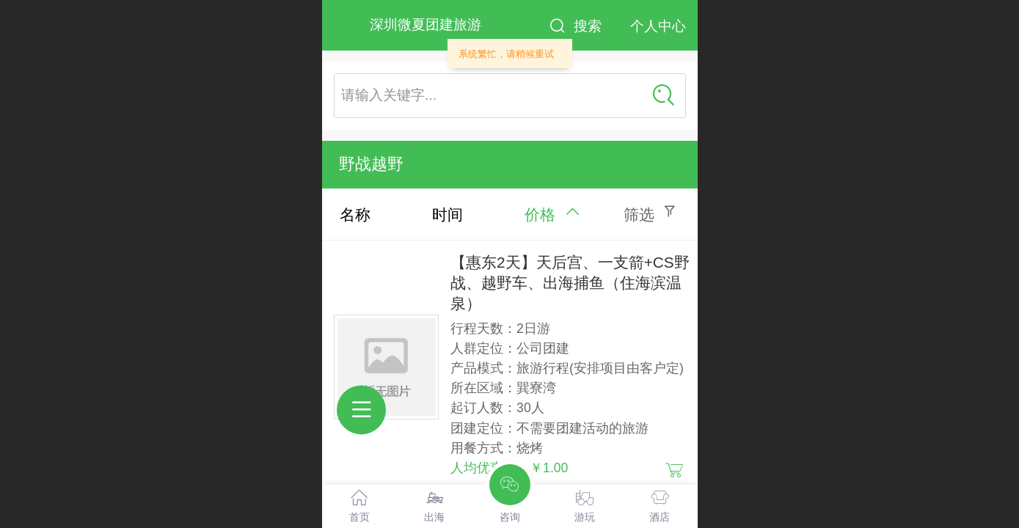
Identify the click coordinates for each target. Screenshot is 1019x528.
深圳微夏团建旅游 (425, 24)
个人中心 (658, 26)
